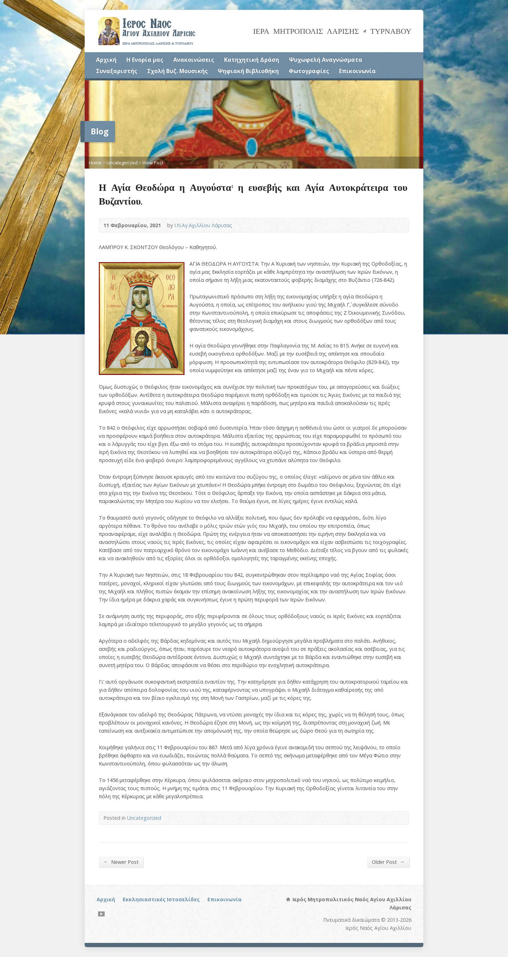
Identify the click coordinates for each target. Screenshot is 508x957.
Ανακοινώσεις (193, 59)
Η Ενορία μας (144, 59)
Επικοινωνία (357, 71)
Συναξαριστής (116, 71)
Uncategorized (122, 162)
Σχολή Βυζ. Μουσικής (177, 71)
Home (95, 162)
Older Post (388, 861)
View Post (153, 162)
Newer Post (121, 861)
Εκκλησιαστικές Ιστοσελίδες (161, 899)
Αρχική (106, 59)
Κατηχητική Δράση (251, 59)
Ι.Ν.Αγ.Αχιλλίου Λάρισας (203, 225)
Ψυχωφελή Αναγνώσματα (325, 59)
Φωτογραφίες (309, 71)
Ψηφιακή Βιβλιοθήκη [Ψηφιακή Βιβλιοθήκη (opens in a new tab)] (248, 71)
